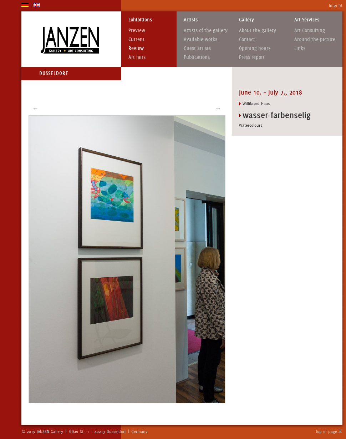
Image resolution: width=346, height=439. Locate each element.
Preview (136, 30)
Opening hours (254, 48)
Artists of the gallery (206, 30)
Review (136, 48)
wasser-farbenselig (277, 115)
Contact (247, 39)
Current (136, 39)
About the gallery (257, 30)
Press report (252, 57)
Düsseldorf (53, 73)
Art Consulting (309, 30)
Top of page (326, 431)
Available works (200, 39)
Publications (197, 57)
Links (299, 48)
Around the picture (314, 39)
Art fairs (137, 57)
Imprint (335, 5)
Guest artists (197, 48)
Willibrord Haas (256, 103)
